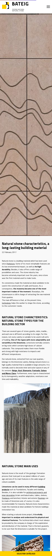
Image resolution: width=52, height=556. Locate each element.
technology (6, 303)
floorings (41, 498)
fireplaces (6, 498)
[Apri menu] (48, 7)
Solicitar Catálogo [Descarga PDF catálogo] (26, 553)
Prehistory (10, 263)
